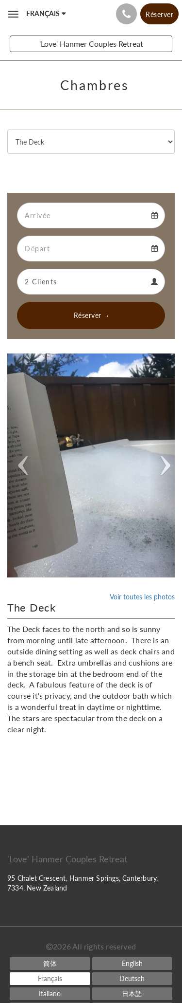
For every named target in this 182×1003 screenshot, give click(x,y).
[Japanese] (132, 993)
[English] (132, 963)
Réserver (87, 315)
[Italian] (50, 993)
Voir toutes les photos (142, 597)
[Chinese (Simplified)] (50, 963)
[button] (20, 465)
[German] (132, 978)
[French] (50, 978)
